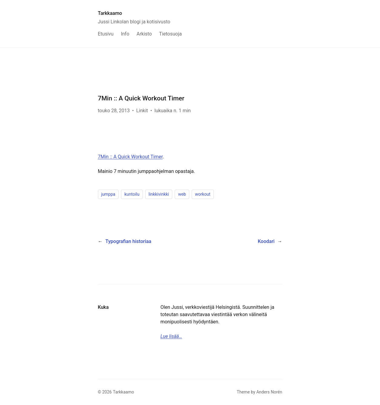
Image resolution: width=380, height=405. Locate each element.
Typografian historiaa (128, 241)
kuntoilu (132, 194)
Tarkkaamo (110, 13)
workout (202, 194)
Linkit (142, 110)
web (182, 194)
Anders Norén (269, 392)
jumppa (108, 194)
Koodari (266, 241)
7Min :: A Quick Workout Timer (130, 157)
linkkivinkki (159, 194)
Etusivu (106, 34)
